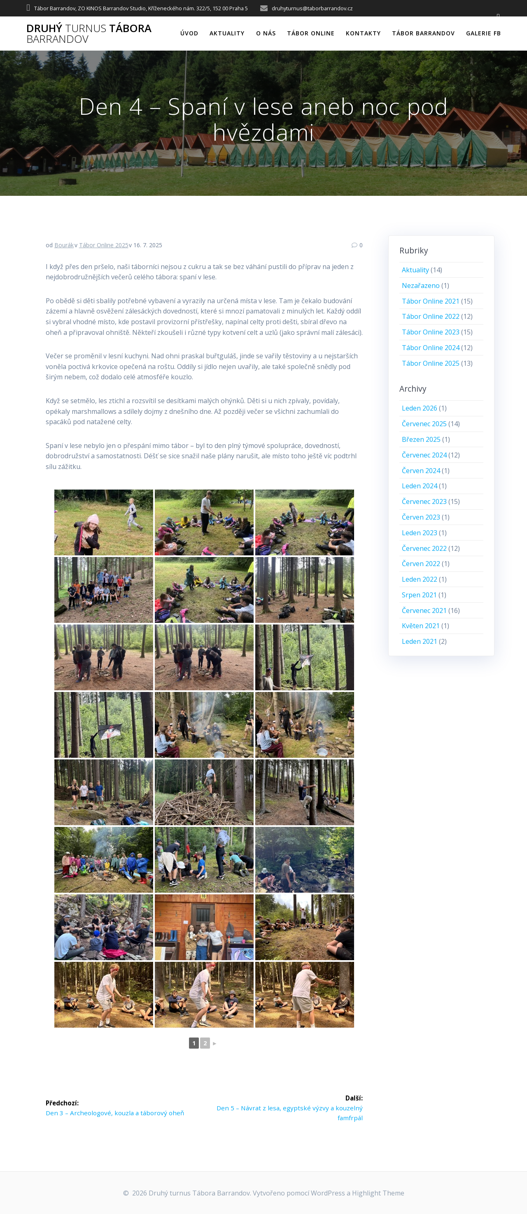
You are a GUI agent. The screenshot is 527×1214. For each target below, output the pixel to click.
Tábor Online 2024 (430, 347)
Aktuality (227, 33)
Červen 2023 (421, 517)
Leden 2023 (419, 532)
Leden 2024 (419, 485)
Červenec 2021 (424, 610)
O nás (266, 33)
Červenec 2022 (424, 548)
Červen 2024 (421, 470)
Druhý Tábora (89, 33)
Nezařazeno (421, 285)
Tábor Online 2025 (103, 245)
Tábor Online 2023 (430, 332)
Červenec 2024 (424, 455)
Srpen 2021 (419, 594)
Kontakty (363, 33)
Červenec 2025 (424, 423)
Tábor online (311, 33)
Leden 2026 (419, 408)
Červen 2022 (421, 563)
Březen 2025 (421, 439)
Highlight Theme (378, 1193)
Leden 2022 (419, 579)
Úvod (189, 33)
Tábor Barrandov (423, 33)
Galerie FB (483, 33)
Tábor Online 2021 (430, 301)
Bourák (64, 245)
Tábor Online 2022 (430, 316)
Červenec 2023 (424, 501)
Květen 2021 (421, 625)
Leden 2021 (419, 641)
